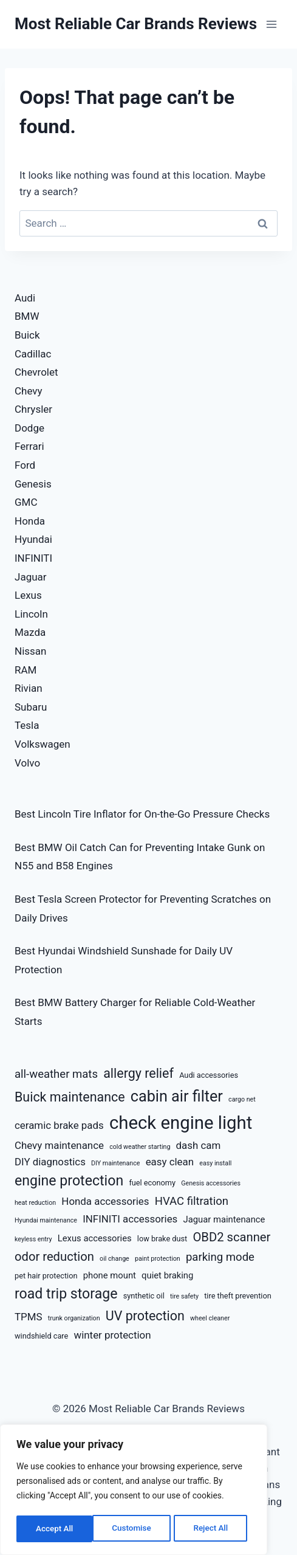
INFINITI (33, 558)
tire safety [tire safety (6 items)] (184, 1296)
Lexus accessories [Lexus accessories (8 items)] (95, 1238)
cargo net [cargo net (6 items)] (242, 1099)
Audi (25, 298)
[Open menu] (271, 24)
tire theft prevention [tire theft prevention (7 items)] (237, 1295)
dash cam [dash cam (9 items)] (198, 1145)
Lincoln (31, 614)
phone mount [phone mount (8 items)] (109, 1275)
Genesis (33, 484)
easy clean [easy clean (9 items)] (170, 1162)
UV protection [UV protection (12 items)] (145, 1315)
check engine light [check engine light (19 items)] (180, 1122)
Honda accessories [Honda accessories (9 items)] (105, 1201)
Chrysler (33, 409)
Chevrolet (36, 372)
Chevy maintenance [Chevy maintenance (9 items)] (59, 1145)
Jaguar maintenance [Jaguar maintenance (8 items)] (224, 1219)
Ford (25, 465)
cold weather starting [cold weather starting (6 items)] (139, 1147)
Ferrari (29, 446)
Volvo (27, 763)
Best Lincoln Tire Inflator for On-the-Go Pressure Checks (142, 814)
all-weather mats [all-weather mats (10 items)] (56, 1074)
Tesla (27, 725)
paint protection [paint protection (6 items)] (157, 1259)
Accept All (213, 1529)
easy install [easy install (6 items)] (215, 1163)
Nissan (30, 651)
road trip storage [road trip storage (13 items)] (66, 1294)
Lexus (28, 595)
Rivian (29, 688)
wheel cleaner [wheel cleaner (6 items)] (210, 1318)
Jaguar (31, 577)
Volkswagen (42, 744)
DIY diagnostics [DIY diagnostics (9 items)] (50, 1162)
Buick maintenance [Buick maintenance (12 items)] (70, 1097)
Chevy (29, 391)
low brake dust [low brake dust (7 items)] (162, 1238)
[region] (133, 1491)
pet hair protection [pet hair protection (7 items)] (46, 1275)
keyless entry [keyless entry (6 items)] (33, 1239)
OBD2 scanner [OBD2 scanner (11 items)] (231, 1237)
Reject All (134, 1529)
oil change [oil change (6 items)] (114, 1259)
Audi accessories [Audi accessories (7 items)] (208, 1075)
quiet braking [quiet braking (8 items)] (167, 1275)
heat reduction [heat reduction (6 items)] (35, 1203)
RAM (25, 670)
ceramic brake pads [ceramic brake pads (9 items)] (59, 1125)
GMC (26, 502)
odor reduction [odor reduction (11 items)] (54, 1256)
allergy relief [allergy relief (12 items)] (138, 1073)
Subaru (31, 707)
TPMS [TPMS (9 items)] (28, 1317)
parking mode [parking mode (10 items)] (220, 1257)
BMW (27, 316)
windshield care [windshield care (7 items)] (41, 1335)
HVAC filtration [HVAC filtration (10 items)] (191, 1201)
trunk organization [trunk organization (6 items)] (74, 1318)
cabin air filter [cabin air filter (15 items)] (177, 1096)
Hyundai (33, 539)
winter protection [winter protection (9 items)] (112, 1335)
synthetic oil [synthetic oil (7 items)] (144, 1295)
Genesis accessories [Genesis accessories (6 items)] (211, 1183)
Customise (55, 1529)
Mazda (30, 632)
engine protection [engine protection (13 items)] (69, 1181)
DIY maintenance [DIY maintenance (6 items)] (115, 1163)
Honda (30, 521)
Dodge (29, 428)
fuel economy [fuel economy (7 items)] (152, 1182)
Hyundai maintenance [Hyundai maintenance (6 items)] (46, 1220)
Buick (27, 335)
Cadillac (33, 354)
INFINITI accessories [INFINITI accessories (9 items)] (130, 1219)
